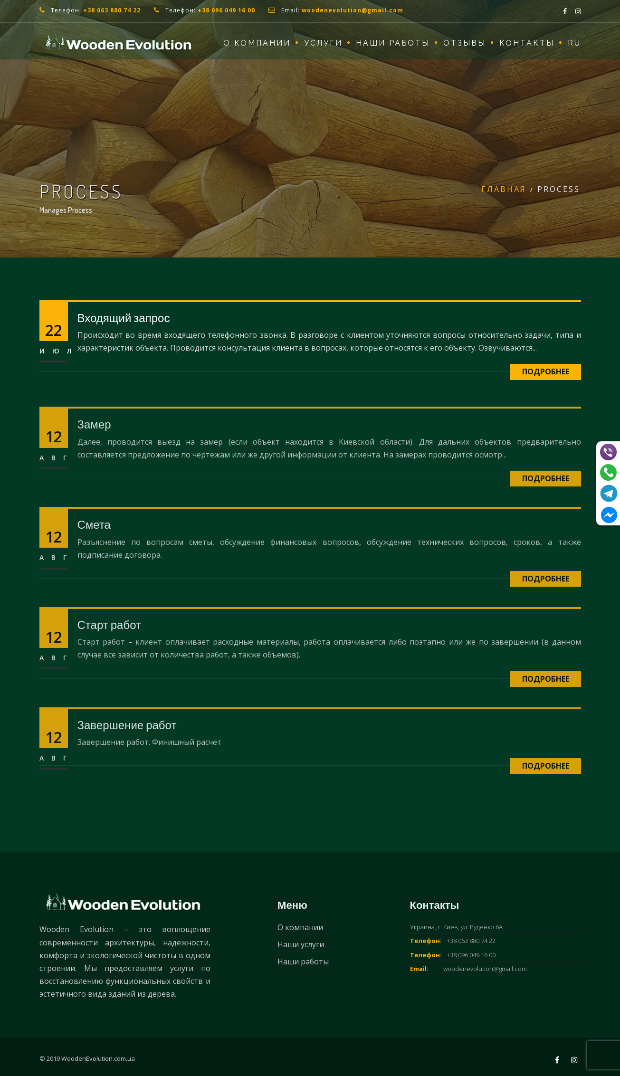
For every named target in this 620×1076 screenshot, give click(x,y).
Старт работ (109, 641)
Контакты (526, 43)
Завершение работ (127, 740)
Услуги (323, 43)
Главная (503, 189)
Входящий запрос (123, 317)
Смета (94, 540)
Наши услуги (300, 944)
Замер (94, 440)
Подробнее (545, 371)
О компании (257, 43)
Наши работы (393, 43)
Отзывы (464, 43)
